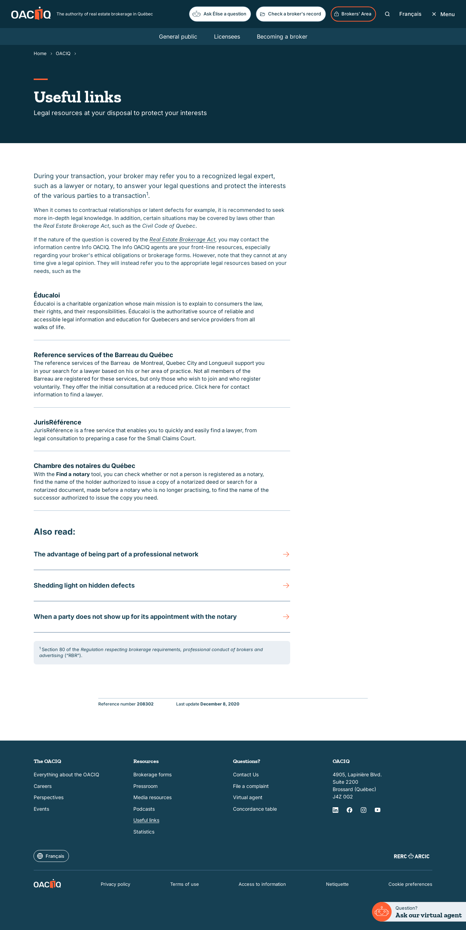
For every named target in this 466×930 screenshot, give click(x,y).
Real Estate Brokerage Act (182, 239)
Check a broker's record (290, 14)
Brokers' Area (352, 14)
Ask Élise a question (219, 13)
